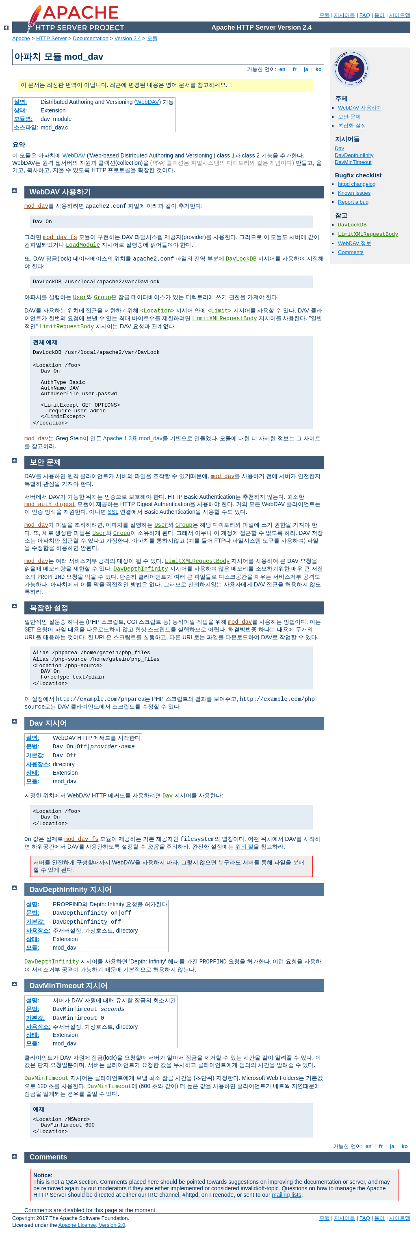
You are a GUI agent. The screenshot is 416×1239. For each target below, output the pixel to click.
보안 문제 (349, 117)
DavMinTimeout (353, 162)
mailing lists (286, 1195)
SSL (113, 512)
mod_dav (36, 206)
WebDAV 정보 (354, 243)
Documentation (90, 38)
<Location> (157, 311)
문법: (32, 746)
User (80, 297)
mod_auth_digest (50, 504)
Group (102, 297)
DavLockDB (352, 225)
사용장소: (38, 764)
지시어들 (344, 15)
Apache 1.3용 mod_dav (132, 438)
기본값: (35, 755)
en (282, 69)
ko (318, 69)
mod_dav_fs (60, 237)
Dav (339, 148)
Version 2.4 (128, 38)
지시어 (56, 723)
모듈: (32, 781)
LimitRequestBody (66, 326)
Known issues (354, 193)
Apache (21, 38)
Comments (351, 252)
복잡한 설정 (352, 126)
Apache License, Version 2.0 (91, 1225)
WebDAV (147, 102)
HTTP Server (51, 38)
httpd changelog (357, 184)
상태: (20, 110)
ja (306, 69)
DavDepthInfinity (354, 155)
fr (294, 69)
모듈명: (23, 119)
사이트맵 (399, 15)
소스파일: (26, 127)
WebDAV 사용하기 (360, 108)
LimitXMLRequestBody (368, 234)
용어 (379, 15)
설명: (20, 102)
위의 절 (244, 846)
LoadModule (83, 245)
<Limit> (220, 311)
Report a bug (353, 202)
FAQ (365, 15)
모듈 (324, 15)
